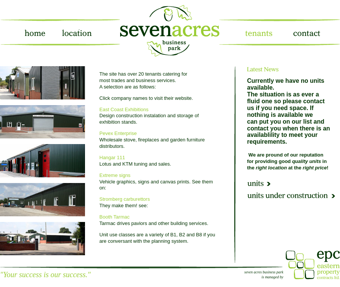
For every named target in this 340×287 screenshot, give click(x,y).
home (34, 32)
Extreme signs (114, 175)
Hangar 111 (112, 157)
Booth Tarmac (114, 217)
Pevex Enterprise (118, 133)
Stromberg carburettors (124, 199)
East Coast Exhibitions (123, 109)
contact (305, 32)
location (75, 32)
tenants (258, 32)
